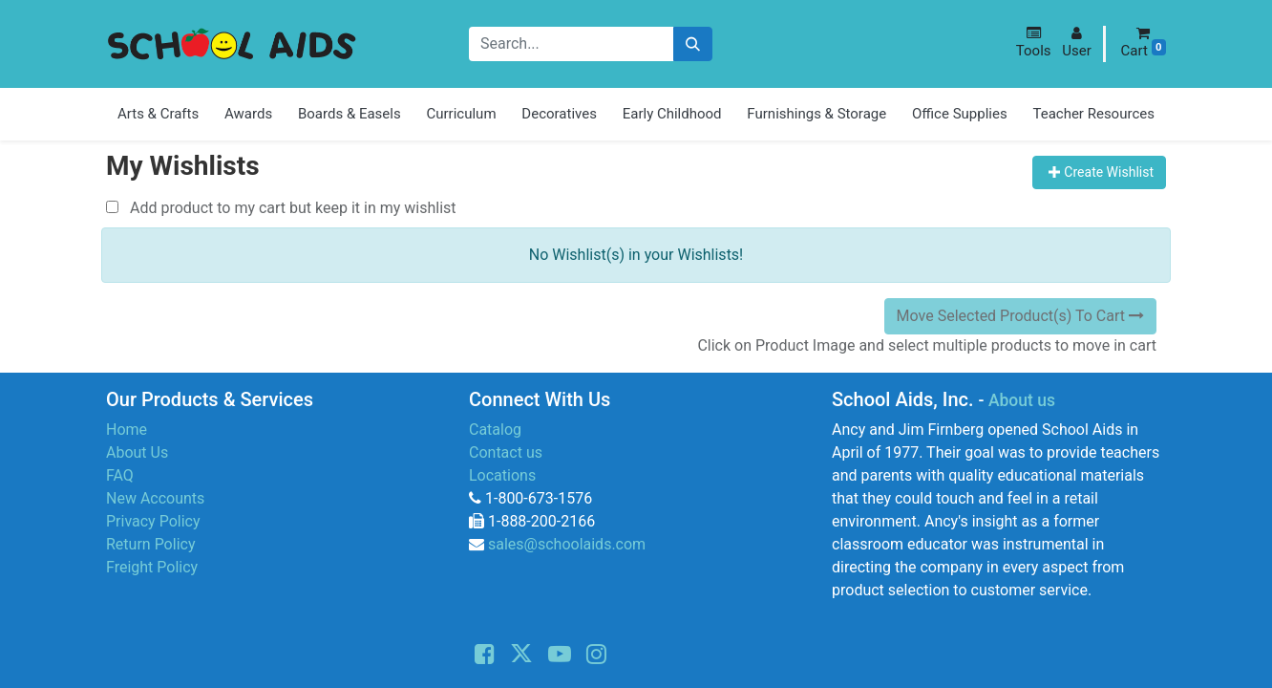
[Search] (692, 44)
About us (1021, 400)
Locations (502, 475)
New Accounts (155, 498)
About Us (137, 452)
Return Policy (150, 544)
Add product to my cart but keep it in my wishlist (281, 208)
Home (126, 429)
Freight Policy (152, 567)
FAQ (120, 475)
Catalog (495, 429)
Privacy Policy (153, 521)
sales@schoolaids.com (567, 544)
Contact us (505, 452)
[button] (1033, 42)
